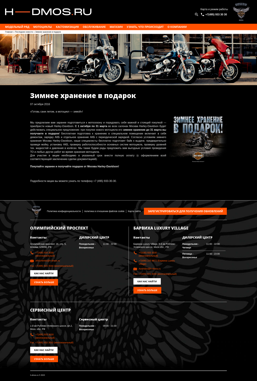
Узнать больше (44, 282)
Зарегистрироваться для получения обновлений (185, 211)
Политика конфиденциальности (64, 211)
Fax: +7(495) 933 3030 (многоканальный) (51, 266)
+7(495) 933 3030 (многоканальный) (45, 254)
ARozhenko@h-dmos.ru (47, 260)
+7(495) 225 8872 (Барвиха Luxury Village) (157, 262)
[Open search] (196, 14)
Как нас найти (44, 273)
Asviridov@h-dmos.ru (150, 268)
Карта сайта (134, 211)
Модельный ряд (17, 27)
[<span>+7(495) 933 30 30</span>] (214, 14)
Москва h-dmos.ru (99, 11)
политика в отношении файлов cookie (104, 211)
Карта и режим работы (214, 9)
